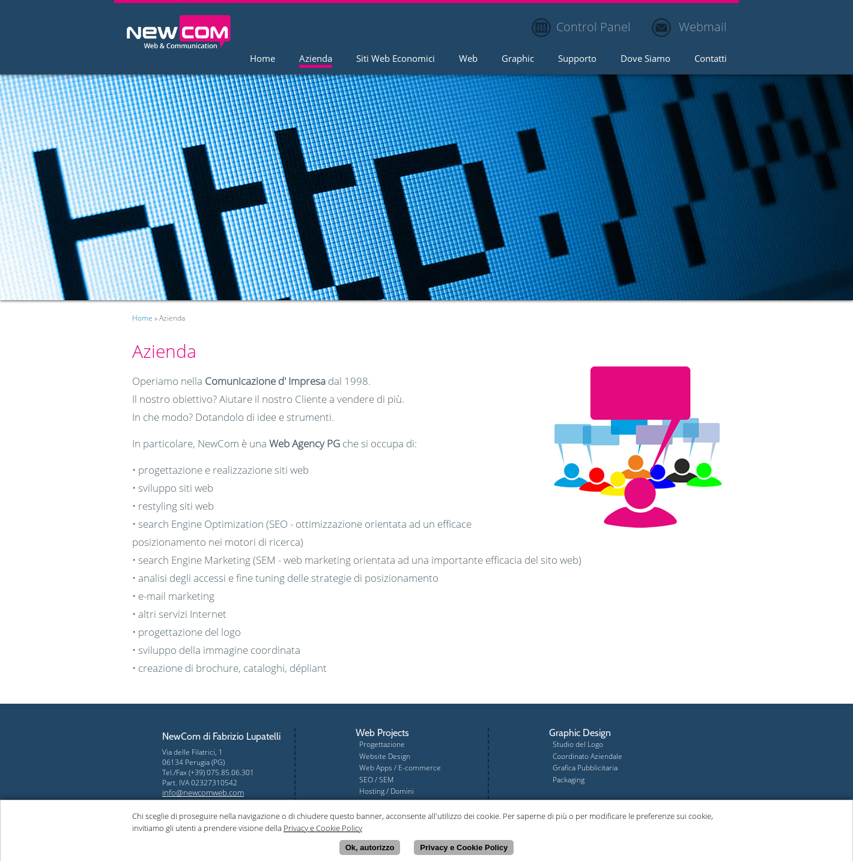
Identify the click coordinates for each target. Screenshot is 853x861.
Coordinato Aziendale (587, 756)
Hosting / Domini (386, 791)
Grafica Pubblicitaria (585, 768)
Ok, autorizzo (370, 849)
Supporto (577, 59)
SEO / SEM (376, 780)
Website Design (384, 756)
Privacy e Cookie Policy (464, 849)
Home (262, 59)
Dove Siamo (645, 59)
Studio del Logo (578, 744)
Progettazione (382, 744)
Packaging (568, 780)
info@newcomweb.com (203, 792)
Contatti (710, 59)
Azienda (315, 59)
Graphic (518, 59)
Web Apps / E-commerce (400, 768)
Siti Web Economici (395, 59)
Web (468, 59)
